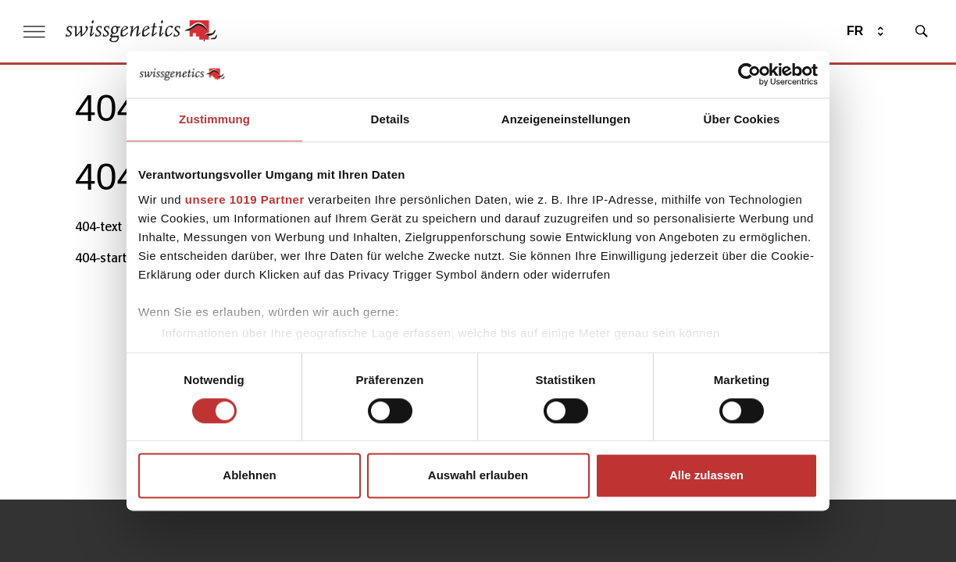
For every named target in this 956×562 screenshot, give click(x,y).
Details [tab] (390, 119)
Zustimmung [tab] (214, 119)
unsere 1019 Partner (245, 199)
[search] (921, 31)
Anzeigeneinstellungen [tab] (565, 119)
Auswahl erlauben (478, 475)
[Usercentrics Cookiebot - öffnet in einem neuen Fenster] (749, 74)
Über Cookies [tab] (742, 119)
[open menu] (34, 31)
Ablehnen (249, 475)
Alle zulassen (706, 475)
